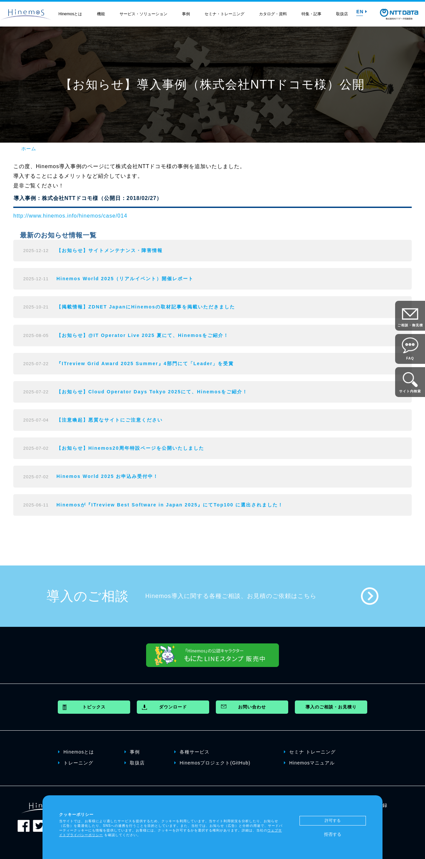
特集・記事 (311, 14)
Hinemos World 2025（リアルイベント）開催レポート (125, 278)
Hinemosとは (70, 14)
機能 (101, 14)
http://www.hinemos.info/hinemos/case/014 (70, 216)
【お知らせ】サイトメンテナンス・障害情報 (109, 250)
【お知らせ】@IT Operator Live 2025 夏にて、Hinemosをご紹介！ (142, 335)
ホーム (28, 148)
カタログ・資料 (273, 14)
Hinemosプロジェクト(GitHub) (212, 762)
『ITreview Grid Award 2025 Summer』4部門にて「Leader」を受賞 (145, 363)
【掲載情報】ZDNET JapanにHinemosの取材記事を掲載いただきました (145, 306)
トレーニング (75, 762)
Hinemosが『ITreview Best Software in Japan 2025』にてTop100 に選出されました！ (169, 504)
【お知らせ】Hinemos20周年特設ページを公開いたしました (130, 448)
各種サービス (192, 752)
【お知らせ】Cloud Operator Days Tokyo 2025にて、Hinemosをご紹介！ (152, 391)
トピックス (94, 706)
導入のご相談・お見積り (331, 706)
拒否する (332, 834)
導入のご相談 (87, 596)
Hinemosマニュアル (309, 762)
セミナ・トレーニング (224, 14)
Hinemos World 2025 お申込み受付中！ (107, 476)
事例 (186, 14)
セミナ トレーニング (310, 752)
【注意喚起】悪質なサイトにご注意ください (109, 420)
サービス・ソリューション (143, 14)
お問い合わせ (252, 706)
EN (361, 11)
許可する (333, 820)
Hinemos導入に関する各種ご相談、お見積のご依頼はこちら (230, 596)
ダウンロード (173, 706)
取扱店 (342, 14)
